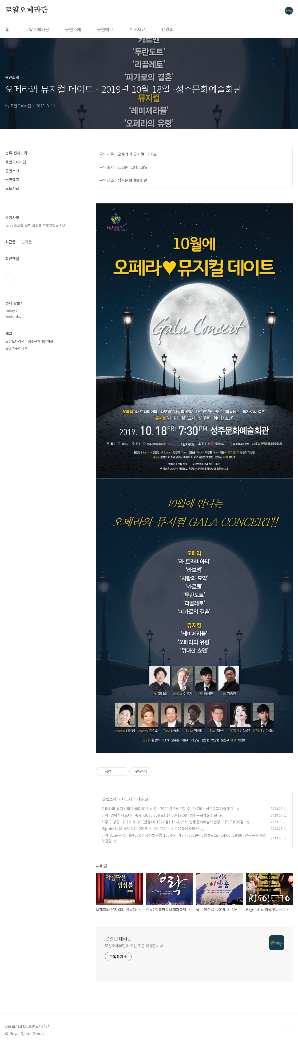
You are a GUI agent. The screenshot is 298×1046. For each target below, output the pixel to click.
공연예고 (105, 29)
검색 (277, 11)
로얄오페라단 (26, 10)
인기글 (26, 241)
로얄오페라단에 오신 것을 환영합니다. (134, 945)
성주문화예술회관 (40, 341)
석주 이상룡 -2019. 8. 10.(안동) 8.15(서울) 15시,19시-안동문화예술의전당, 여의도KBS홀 (172, 822)
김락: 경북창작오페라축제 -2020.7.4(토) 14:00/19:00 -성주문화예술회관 (159, 815)
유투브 (10, 278)
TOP (289, 1028)
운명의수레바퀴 (16, 348)
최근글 (10, 241)
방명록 (167, 29)
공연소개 (73, 29)
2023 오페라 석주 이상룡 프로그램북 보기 (35, 225)
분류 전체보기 (16, 152)
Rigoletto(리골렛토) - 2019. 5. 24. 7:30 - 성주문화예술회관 (150, 828)
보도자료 (137, 29)
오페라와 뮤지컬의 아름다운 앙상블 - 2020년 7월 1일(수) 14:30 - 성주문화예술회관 (167, 808)
